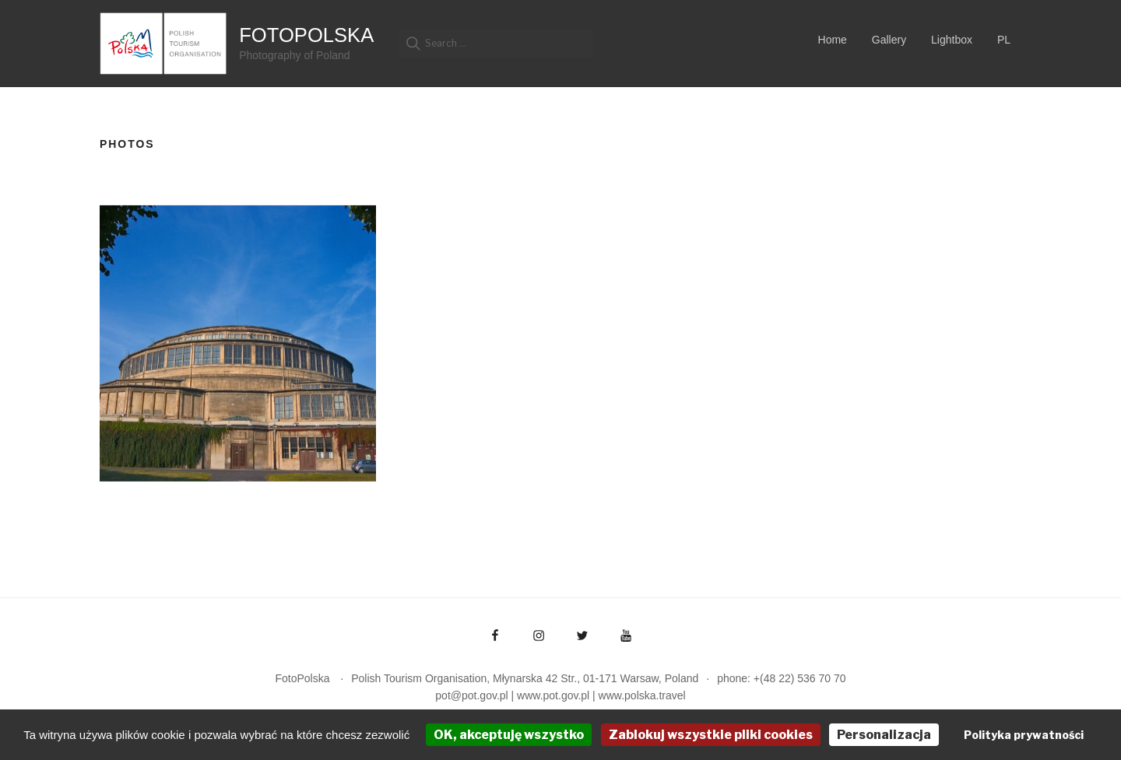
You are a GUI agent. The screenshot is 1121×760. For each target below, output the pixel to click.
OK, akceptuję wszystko (509, 734)
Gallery (889, 39)
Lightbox (951, 39)
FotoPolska (306, 35)
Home (832, 39)
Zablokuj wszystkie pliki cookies (711, 734)
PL (1003, 39)
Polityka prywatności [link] (1024, 734)
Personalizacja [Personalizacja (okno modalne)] (884, 734)
